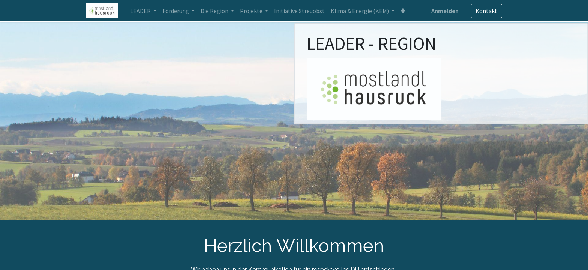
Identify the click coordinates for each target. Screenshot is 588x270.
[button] (403, 10)
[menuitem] (299, 10)
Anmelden (445, 11)
